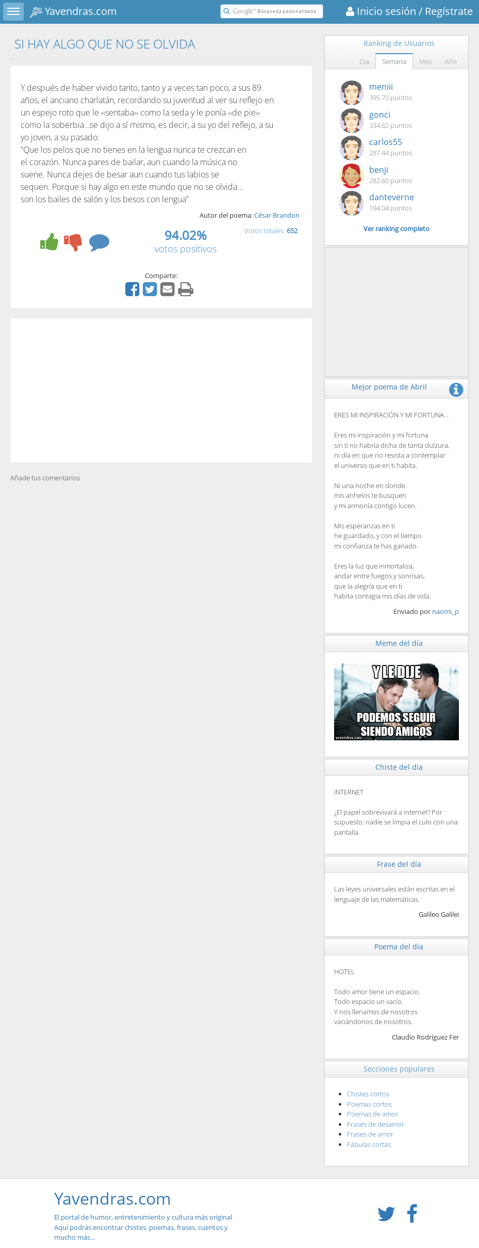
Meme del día (399, 643)
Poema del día (398, 946)
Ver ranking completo (397, 228)
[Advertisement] (161, 390)
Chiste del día (399, 767)
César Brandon (277, 215)
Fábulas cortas (369, 1144)
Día (364, 61)
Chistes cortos (368, 1093)
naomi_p (445, 611)
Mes (425, 61)
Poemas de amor (372, 1114)
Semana (394, 61)
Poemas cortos (369, 1104)
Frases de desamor (375, 1124)
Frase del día (399, 864)
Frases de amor (370, 1134)
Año (450, 61)
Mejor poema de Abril (389, 387)
